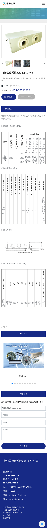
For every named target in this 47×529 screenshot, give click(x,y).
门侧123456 (23, 376)
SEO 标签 (6, 515)
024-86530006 (11, 475)
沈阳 (20, 513)
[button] (12, 383)
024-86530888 (21, 90)
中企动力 (15, 513)
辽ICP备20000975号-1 (11, 510)
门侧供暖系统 (14, 86)
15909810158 (10, 482)
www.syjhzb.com (16, 499)
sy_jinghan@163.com (17, 495)
